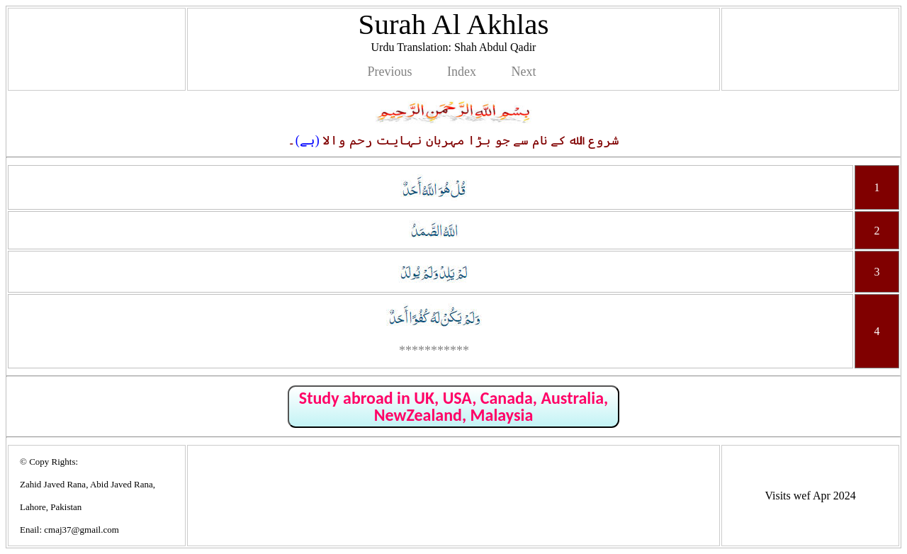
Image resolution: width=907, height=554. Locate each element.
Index (461, 71)
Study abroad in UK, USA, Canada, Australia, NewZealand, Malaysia (453, 406)
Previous (390, 71)
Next (523, 71)
